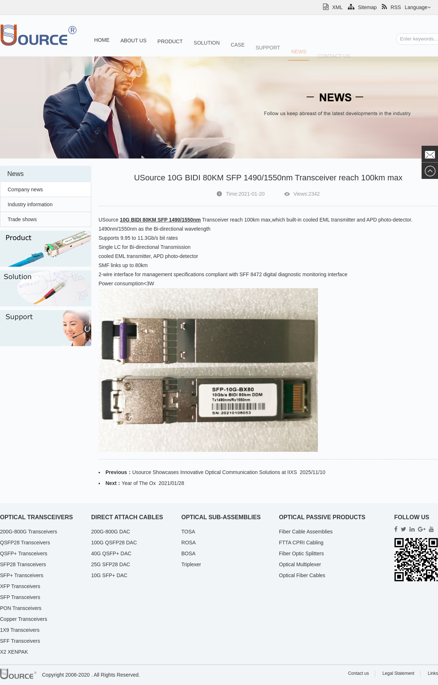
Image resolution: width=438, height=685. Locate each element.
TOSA (188, 532)
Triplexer (191, 564)
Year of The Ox (138, 483)
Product (169, 43)
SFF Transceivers (20, 641)
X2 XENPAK (14, 652)
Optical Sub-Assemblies (221, 517)
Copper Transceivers (23, 619)
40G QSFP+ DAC (111, 553)
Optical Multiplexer (300, 564)
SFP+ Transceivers (21, 575)
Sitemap (362, 7)
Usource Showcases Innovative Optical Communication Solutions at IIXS (214, 472)
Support (268, 53)
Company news (25, 189)
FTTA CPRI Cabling (301, 542)
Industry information (30, 204)
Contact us (358, 673)
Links (433, 673)
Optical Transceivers (36, 517)
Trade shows (22, 219)
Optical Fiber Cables (302, 575)
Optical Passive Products (322, 517)
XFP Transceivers (20, 586)
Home (102, 41)
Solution (207, 45)
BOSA (188, 553)
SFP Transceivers (20, 597)
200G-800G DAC (110, 532)
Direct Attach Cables (127, 517)
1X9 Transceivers (19, 630)
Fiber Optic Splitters (301, 553)
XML (333, 7)
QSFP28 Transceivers (25, 542)
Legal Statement (398, 673)
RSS (391, 7)
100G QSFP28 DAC (114, 542)
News (299, 57)
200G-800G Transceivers (28, 532)
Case (238, 49)
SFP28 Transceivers (23, 564)
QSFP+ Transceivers (23, 553)
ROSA (188, 542)
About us (133, 42)
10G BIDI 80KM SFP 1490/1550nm (160, 220)
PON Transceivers (21, 608)
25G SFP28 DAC (110, 564)
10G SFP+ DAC (109, 575)
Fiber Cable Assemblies (306, 532)
